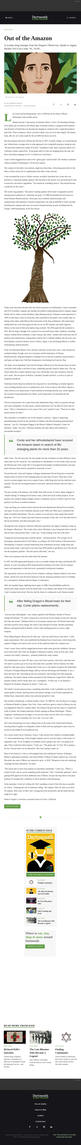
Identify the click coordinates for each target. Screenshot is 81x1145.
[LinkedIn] (75, 104)
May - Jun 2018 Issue (27, 106)
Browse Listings (35, 946)
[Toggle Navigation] (9, 17)
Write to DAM (12, 806)
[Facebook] (53, 104)
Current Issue (40, 1121)
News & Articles (40, 1104)
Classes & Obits (40, 1110)
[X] (60, 104)
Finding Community (45, 883)
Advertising (8, 1135)
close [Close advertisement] (77, 1)
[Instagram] (68, 104)
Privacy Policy (17, 1135)
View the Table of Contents (41, 874)
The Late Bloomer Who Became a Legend (39, 1052)
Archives (40, 1116)
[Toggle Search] (71, 17)
